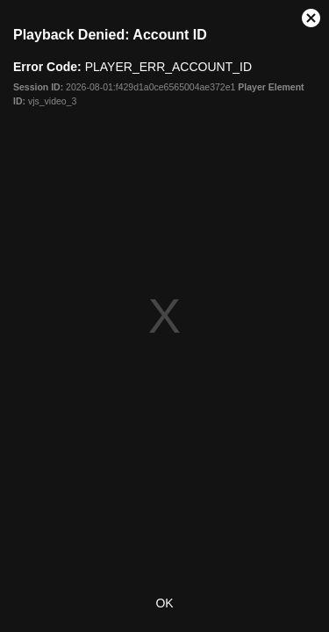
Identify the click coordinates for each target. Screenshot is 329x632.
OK (164, 603)
